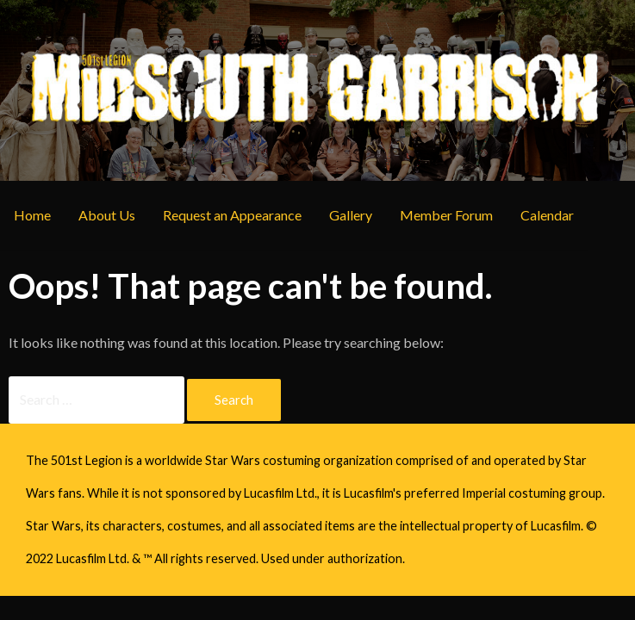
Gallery (350, 215)
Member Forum (446, 215)
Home (32, 215)
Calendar (547, 215)
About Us (106, 215)
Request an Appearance (232, 215)
